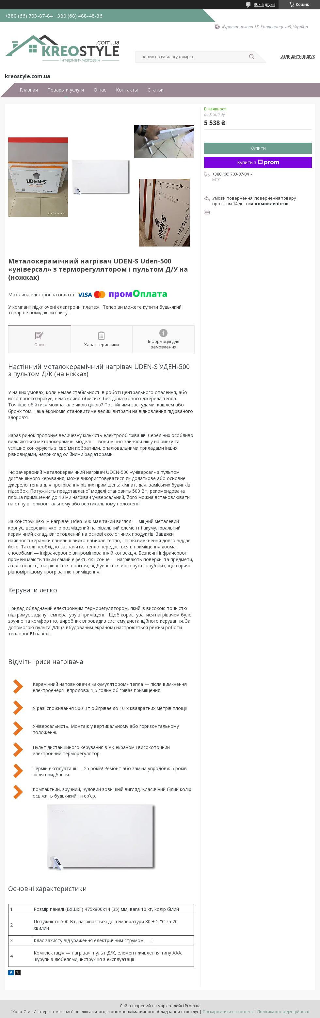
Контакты (127, 90)
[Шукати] (251, 57)
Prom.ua (192, 1006)
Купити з (258, 162)
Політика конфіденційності (283, 1011)
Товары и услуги (66, 90)
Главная (29, 90)
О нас (100, 90)
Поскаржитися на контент (228, 1011)
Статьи (156, 90)
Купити (258, 148)
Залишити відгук (297, 56)
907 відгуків (264, 4)
